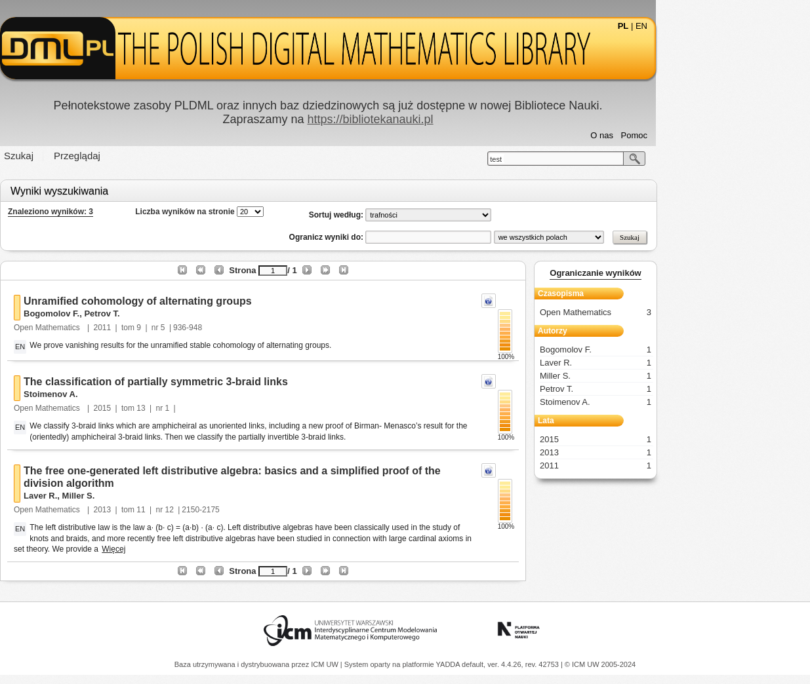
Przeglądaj (154, 155)
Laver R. (117, 496)
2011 (179, 327)
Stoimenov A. (128, 394)
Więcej (191, 549)
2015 (179, 408)
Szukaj (96, 155)
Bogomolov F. (129, 313)
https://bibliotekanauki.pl (447, 119)
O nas (679, 135)
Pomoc (711, 135)
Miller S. (155, 496)
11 (218, 509)
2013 (179, 509)
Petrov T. (179, 313)
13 (218, 408)
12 (246, 509)
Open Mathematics (125, 327)
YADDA (449, 664)
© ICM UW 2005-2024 (600, 664)
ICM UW (325, 664)
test (573, 159)
